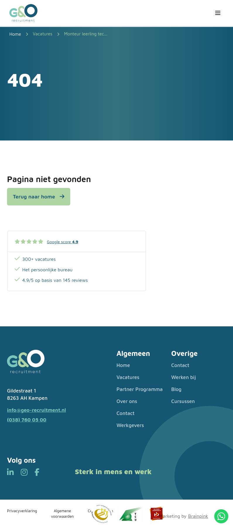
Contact (125, 413)
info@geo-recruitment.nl (36, 410)
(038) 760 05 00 (26, 420)
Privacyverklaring (22, 510)
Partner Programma (140, 389)
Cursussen (183, 401)
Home (123, 365)
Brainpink (198, 516)
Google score (62, 241)
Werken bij (183, 377)
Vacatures (42, 33)
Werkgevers (130, 425)
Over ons (127, 401)
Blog (176, 389)
